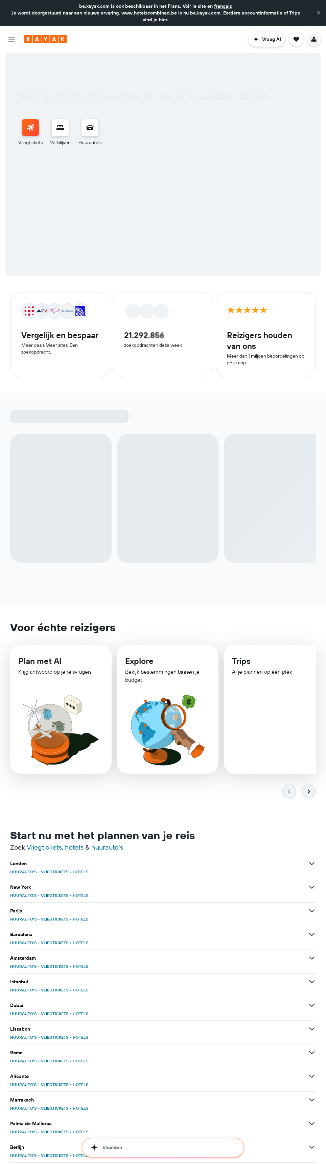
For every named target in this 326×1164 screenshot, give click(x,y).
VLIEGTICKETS (55, 872)
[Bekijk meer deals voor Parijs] (312, 912)
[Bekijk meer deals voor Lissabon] (312, 1030)
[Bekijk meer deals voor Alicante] (312, 1077)
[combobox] (114, 182)
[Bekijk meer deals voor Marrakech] (312, 1101)
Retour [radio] (29, 164)
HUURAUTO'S (23, 872)
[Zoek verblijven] (60, 127)
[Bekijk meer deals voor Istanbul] (312, 983)
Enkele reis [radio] (59, 164)
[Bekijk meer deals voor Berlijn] (312, 1148)
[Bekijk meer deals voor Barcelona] (312, 935)
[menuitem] (30, 132)
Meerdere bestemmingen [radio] (110, 164)
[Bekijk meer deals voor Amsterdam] (312, 959)
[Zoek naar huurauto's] (90, 127)
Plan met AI (40, 663)
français (223, 6)
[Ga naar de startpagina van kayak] (45, 39)
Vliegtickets (44, 848)
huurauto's (107, 848)
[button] (318, 12)
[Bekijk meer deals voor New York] (312, 888)
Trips (241, 665)
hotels (74, 848)
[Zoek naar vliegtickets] (30, 127)
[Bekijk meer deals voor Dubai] (312, 1006)
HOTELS (81, 872)
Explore (139, 664)
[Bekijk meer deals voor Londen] (312, 864)
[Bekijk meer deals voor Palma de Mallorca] (312, 1124)
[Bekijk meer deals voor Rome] (312, 1054)
